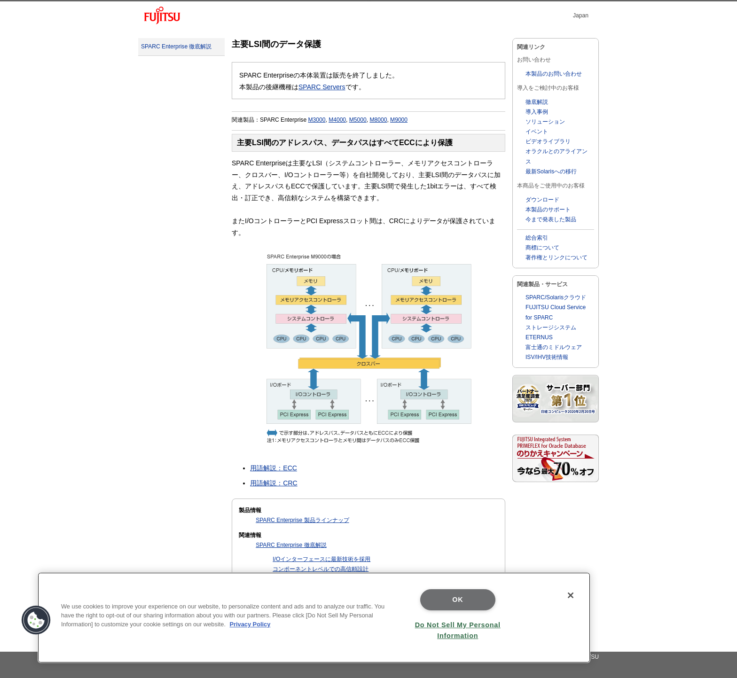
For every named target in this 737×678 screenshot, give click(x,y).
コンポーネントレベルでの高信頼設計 (320, 569)
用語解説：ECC (273, 468)
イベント (536, 131)
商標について (542, 247)
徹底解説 (536, 102)
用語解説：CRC (273, 483)
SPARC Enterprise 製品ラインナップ (302, 520)
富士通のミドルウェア (553, 347)
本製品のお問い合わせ (553, 73)
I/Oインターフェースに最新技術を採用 (321, 559)
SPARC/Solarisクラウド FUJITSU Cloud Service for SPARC (555, 307)
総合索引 (536, 237)
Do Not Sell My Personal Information (458, 630)
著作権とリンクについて (556, 257)
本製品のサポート (548, 209)
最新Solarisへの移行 (551, 171)
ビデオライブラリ (548, 141)
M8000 (378, 120)
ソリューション (545, 121)
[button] (36, 620)
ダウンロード (542, 199)
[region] (314, 617)
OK (457, 599)
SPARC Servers (321, 87)
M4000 (337, 120)
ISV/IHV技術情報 (546, 357)
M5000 (358, 120)
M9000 (399, 120)
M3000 (316, 120)
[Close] (570, 595)
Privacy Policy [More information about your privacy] (250, 624)
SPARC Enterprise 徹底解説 (176, 46)
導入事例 (536, 112)
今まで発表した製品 (550, 219)
